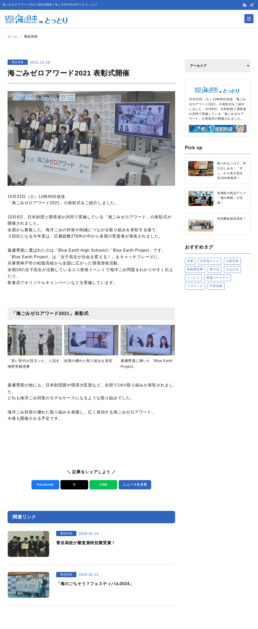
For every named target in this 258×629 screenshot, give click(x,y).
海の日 (214, 269)
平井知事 (216, 286)
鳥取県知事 (195, 269)
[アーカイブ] (217, 66)
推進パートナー (217, 277)
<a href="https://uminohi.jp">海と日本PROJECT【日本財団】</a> (217, 346)
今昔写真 (232, 261)
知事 (190, 261)
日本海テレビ (209, 261)
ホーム (13, 36)
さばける (232, 269)
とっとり (193, 277)
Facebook (45, 484)
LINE (103, 484)
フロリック (195, 286)
